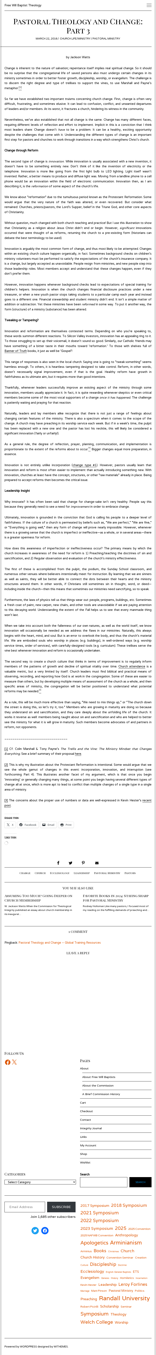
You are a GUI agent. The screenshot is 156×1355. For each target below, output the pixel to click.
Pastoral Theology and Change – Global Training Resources (59, 942)
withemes (61, 1346)
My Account (88, 1145)
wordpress (28, 1346)
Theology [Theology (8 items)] (118, 1314)
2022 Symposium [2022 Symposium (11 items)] (99, 1220)
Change (25, 873)
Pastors (130, 873)
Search (140, 1182)
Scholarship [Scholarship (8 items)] (109, 1306)
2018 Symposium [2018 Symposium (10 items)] (129, 1205)
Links (83, 1137)
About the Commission (98, 1085)
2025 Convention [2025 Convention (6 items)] (139, 1229)
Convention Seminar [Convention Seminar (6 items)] (119, 1257)
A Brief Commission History (101, 1094)
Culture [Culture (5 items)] (84, 1265)
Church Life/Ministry (75, 38)
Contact (85, 1120)
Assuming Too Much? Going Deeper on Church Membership (38, 897)
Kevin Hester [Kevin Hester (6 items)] (88, 1285)
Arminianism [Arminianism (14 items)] (126, 1242)
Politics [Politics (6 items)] (139, 1291)
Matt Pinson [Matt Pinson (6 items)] (99, 1291)
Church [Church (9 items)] (127, 1250)
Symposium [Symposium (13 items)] (94, 1313)
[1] (6, 749)
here (78, 754)
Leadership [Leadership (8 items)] (107, 1284)
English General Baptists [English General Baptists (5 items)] (118, 1272)
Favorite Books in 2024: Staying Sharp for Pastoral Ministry (116, 897)
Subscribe (61, 1207)
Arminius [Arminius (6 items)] (86, 1251)
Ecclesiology (59, 873)
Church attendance (131, 666)
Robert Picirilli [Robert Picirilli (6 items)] (89, 1306)
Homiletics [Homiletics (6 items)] (127, 1278)
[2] (6, 765)
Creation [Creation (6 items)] (140, 1257)
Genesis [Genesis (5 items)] (105, 1278)
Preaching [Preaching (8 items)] (88, 1299)
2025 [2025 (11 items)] (120, 1228)
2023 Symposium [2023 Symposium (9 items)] (96, 1228)
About (84, 1068)
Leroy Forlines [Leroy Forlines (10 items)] (132, 1284)
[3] (6, 800)
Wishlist (85, 1162)
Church (40, 873)
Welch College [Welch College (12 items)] (96, 1322)
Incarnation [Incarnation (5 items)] (141, 1278)
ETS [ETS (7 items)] (136, 1272)
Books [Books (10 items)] (100, 1250)
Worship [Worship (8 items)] (121, 1322)
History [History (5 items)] (114, 1278)
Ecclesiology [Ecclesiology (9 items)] (92, 1271)
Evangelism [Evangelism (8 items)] (89, 1277)
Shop (83, 1154)
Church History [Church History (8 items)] (92, 1257)
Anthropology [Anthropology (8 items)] (126, 1235)
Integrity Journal (91, 1128)
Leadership (82, 873)
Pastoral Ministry (106, 38)
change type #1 (84, 465)
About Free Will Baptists (98, 1077)
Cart (83, 1102)
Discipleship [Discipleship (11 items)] (103, 1264)
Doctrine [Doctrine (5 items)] (122, 1265)
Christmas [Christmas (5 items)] (113, 1251)
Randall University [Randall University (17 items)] (124, 1298)
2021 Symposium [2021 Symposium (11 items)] (99, 1213)
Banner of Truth (15, 351)
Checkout (86, 1111)
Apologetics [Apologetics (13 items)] (94, 1242)
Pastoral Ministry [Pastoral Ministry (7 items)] (121, 1290)
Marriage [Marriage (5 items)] (84, 1290)
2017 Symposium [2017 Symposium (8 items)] (94, 1205)
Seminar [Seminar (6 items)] (126, 1306)
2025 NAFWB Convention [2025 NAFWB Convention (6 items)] (96, 1235)
